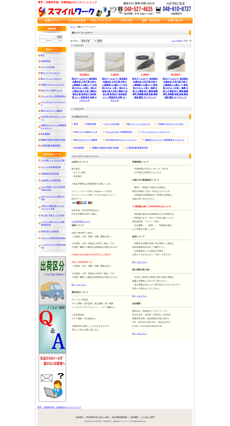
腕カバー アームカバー (50, 73)
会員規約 (79, 417)
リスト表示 (177, 40)
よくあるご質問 (147, 417)
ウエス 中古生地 (111, 124)
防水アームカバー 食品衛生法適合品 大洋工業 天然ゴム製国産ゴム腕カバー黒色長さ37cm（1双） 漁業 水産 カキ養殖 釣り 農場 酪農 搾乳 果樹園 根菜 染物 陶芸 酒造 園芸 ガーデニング (145, 88)
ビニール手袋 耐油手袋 (51, 167)
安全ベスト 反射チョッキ (85, 132)
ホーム (73, 27)
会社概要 (134, 417)
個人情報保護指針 (119, 417)
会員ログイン (52, 20)
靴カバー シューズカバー (139, 124)
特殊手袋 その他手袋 (50, 231)
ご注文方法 (126, 20)
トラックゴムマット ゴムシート (155, 132)
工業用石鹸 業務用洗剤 (137, 147)
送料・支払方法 (151, 20)
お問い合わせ (175, 20)
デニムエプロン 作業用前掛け (119, 132)
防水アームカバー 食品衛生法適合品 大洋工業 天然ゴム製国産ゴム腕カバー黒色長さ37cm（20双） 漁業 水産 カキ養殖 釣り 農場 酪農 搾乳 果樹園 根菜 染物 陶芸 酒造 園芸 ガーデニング (175, 88)
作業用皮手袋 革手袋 (50, 173)
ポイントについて (101, 20)
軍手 (76, 124)
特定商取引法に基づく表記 (97, 417)
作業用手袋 (91, 124)
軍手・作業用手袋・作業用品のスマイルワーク (59, 407)
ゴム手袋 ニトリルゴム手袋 (53, 160)
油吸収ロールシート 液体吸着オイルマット (165, 140)
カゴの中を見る (77, 20)
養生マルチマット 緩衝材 (85, 140)
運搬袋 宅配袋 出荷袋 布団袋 (105, 147)
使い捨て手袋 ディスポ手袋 (53, 215)
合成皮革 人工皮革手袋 (51, 180)
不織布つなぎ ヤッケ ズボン (171, 124)
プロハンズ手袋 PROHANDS (53, 238)
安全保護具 (79, 147)
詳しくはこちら (139, 262)
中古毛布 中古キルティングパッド (121, 140)
